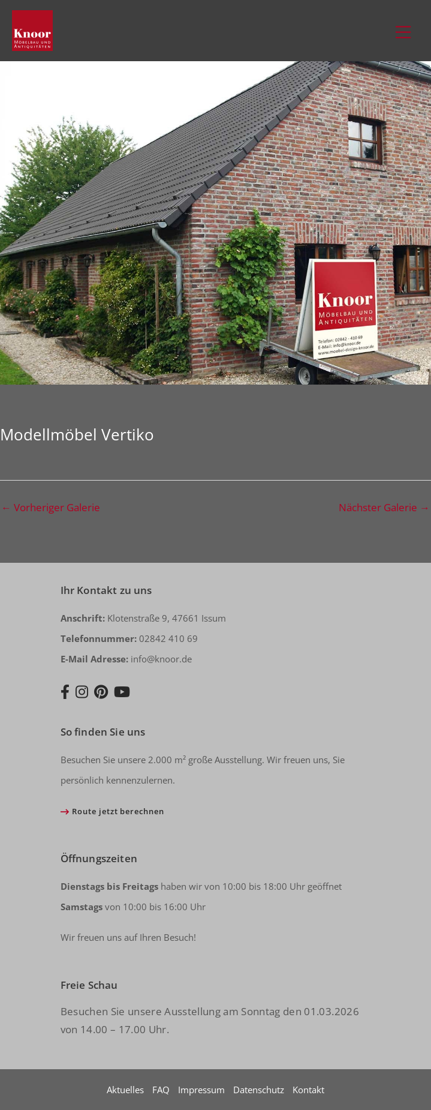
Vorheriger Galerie (50, 507)
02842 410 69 (129, 638)
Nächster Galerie (384, 507)
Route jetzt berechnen (118, 811)
